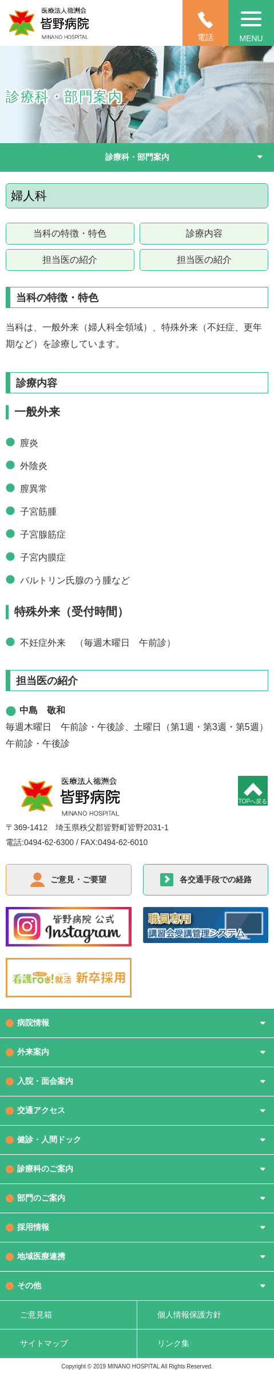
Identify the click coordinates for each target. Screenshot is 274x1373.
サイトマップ (44, 1343)
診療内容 (204, 233)
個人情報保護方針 (189, 1314)
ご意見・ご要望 (78, 879)
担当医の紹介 (69, 260)
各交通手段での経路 (216, 879)
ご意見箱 (36, 1314)
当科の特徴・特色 (69, 233)
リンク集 (173, 1343)
